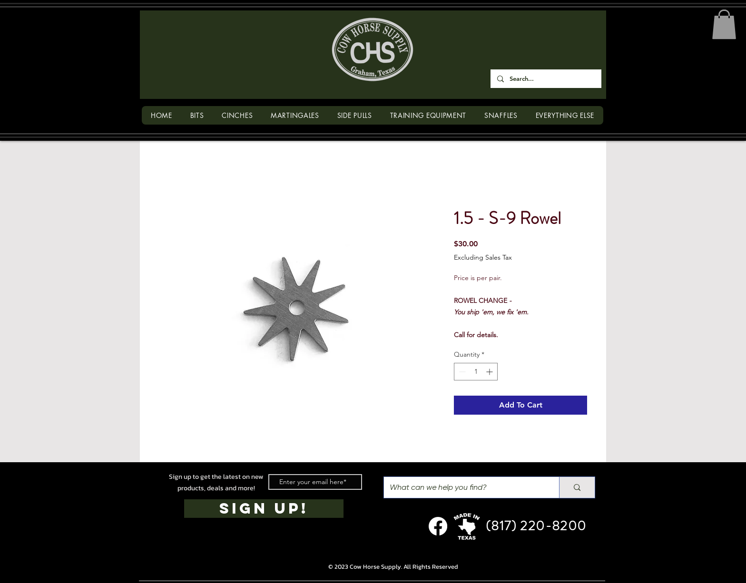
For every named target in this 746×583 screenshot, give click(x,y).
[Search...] (545, 78)
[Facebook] (438, 526)
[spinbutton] (475, 371)
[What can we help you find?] (464, 487)
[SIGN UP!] (264, 508)
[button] (724, 24)
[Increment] (490, 371)
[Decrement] (461, 371)
